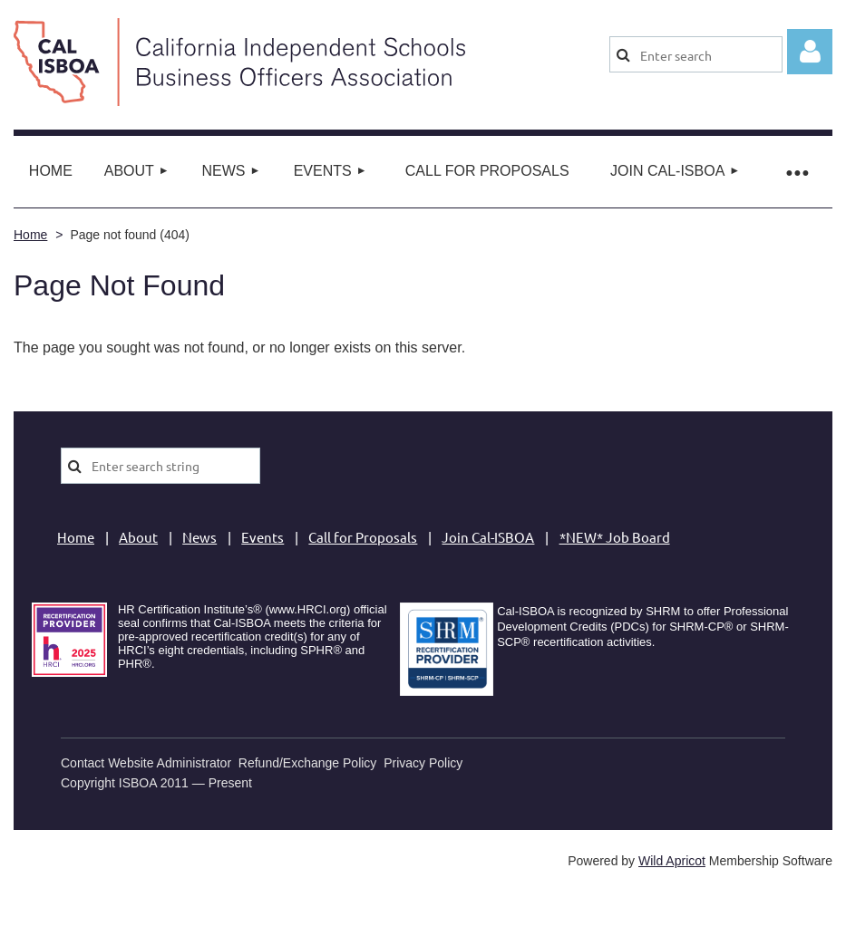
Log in (809, 51)
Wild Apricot (671, 861)
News (199, 536)
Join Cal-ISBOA (488, 536)
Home (30, 234)
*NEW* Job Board (614, 536)
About (138, 536)
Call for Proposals (362, 536)
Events (262, 536)
